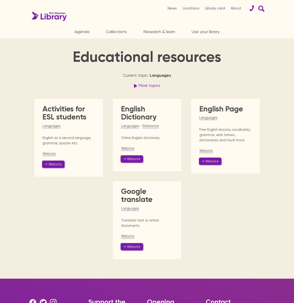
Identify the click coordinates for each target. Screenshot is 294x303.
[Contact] (250, 8)
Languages (51, 126)
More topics (146, 86)
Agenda (81, 31)
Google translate (137, 195)
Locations (191, 8)
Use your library (206, 31)
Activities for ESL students (64, 113)
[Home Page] (48, 16)
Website (49, 154)
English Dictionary (138, 113)
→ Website (53, 164)
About (236, 8)
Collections (116, 31)
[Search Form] (260, 8)
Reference (151, 126)
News (172, 8)
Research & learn (159, 31)
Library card (215, 8)
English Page (221, 108)
